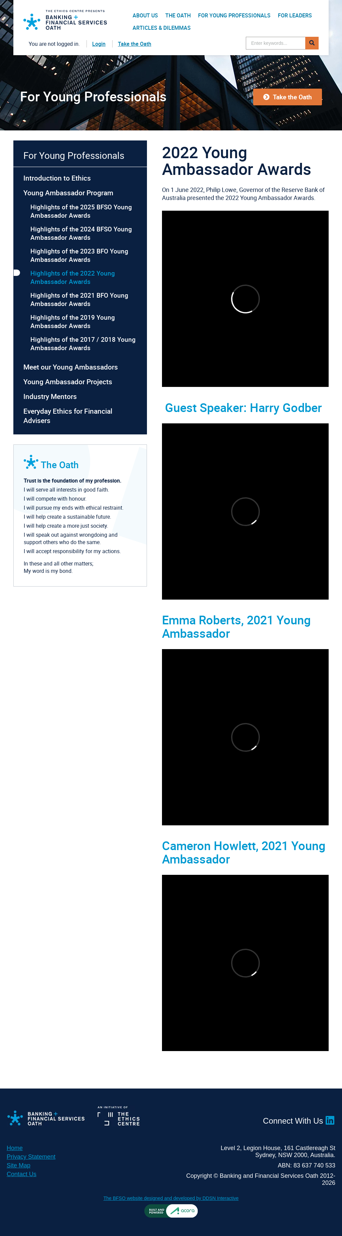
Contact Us (21, 1174)
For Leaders (295, 15)
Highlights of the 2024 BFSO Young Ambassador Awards (81, 233)
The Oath (178, 15)
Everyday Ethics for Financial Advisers (67, 415)
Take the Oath (134, 43)
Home (15, 1148)
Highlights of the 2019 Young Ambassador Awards (72, 321)
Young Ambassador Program (68, 192)
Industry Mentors (50, 396)
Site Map (18, 1165)
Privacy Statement (31, 1156)
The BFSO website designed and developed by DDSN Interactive (171, 1198)
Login (99, 43)
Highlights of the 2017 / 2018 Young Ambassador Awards (83, 343)
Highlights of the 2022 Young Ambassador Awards (72, 277)
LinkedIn (330, 1120)
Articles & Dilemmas (162, 27)
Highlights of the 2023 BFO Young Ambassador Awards (79, 255)
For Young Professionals (234, 15)
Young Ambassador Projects (67, 381)
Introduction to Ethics (57, 178)
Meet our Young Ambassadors (70, 367)
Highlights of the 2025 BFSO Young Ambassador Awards (81, 211)
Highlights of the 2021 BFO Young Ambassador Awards (79, 299)
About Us (145, 15)
